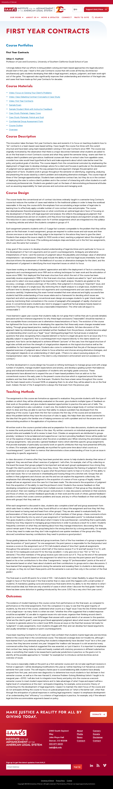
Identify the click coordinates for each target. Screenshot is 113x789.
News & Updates (50, 17)
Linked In (91, 765)
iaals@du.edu (55, 747)
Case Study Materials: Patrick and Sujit (26, 117)
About (80, 731)
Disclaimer (98, 737)
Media (80, 734)
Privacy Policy (60, 781)
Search (99, 17)
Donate (96, 734)
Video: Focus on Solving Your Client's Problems (30, 93)
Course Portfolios (19, 45)
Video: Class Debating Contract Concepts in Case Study (34, 97)
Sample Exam (15, 105)
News (79, 737)
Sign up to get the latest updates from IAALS (25, 762)
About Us (31, 17)
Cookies (69, 781)
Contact (97, 740)
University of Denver (9, 2)
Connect (67, 17)
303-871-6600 (56, 744)
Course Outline (16, 125)
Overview (13, 129)
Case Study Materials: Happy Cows (25, 113)
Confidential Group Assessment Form (26, 121)
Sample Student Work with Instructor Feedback (30, 109)
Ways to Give (81, 17)
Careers (97, 731)
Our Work (15, 17)
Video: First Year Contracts (21, 101)
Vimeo (104, 765)
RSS (98, 765)
